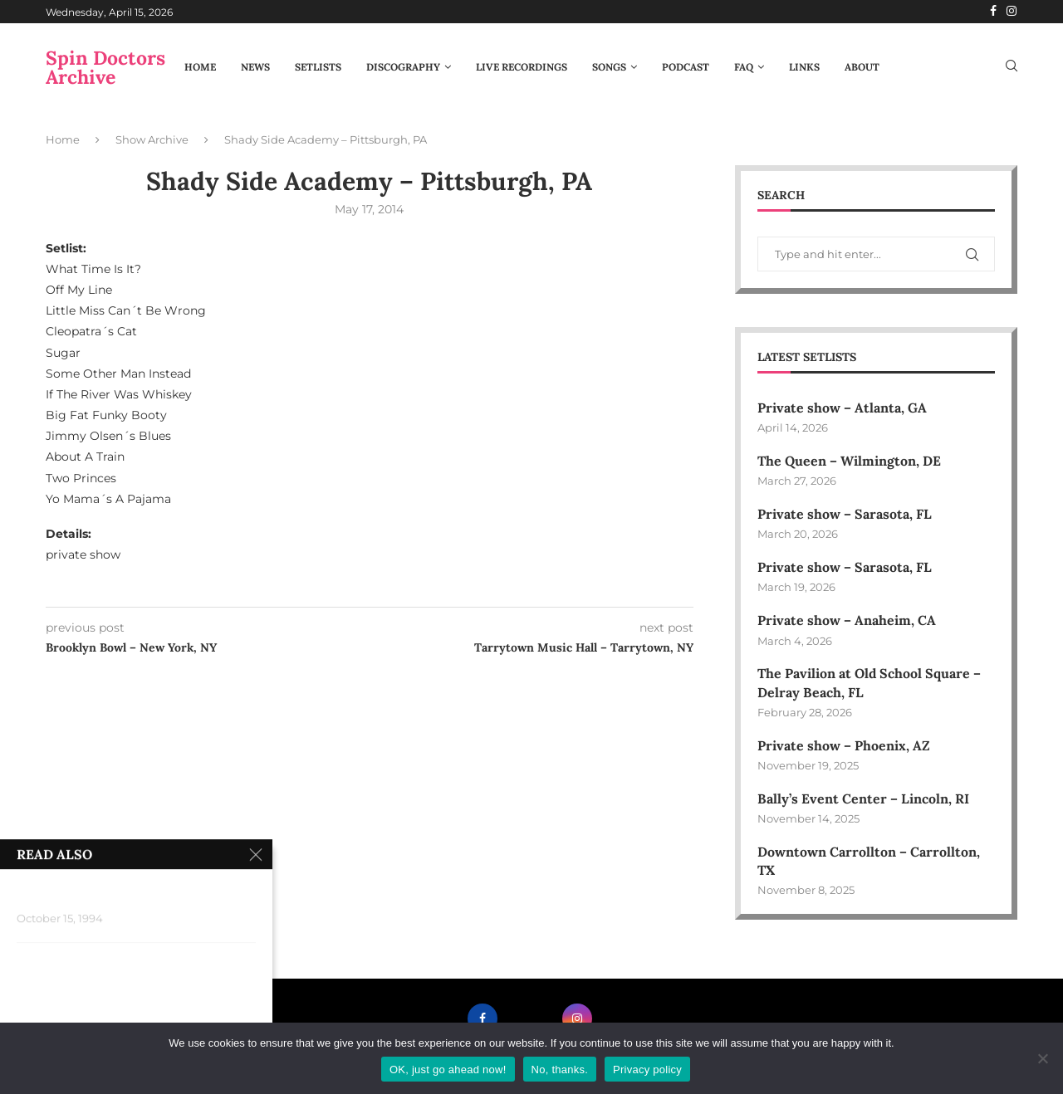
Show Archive (152, 139)
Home (200, 67)
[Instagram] (1011, 11)
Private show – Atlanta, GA (842, 407)
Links (804, 67)
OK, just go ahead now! (448, 1069)
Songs (609, 67)
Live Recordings (521, 67)
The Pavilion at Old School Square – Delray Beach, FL (869, 683)
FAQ (743, 67)
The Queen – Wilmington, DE (849, 460)
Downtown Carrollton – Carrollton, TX (868, 861)
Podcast (685, 67)
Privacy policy (647, 1069)
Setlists (318, 67)
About (862, 67)
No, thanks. (560, 1069)
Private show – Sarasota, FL (844, 513)
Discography (403, 67)
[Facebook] (993, 11)
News (255, 67)
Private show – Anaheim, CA (846, 621)
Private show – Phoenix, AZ (843, 745)
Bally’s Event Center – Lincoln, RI (863, 799)
